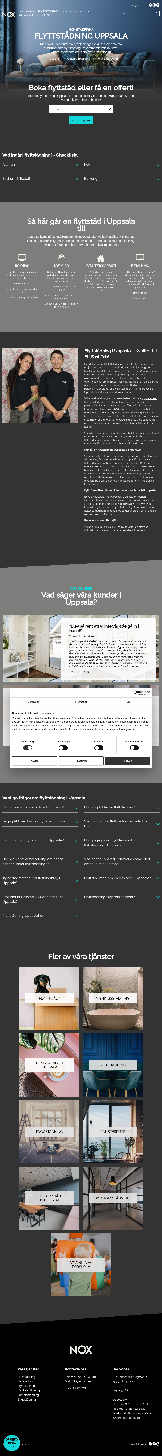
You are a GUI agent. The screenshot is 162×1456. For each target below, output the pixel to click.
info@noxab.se (138, 5)
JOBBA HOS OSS (76, 1388)
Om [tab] (128, 701)
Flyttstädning (26, 1386)
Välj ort (56, 108)
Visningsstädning (29, 1390)
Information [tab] (81, 701)
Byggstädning (27, 1399)
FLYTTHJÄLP (69, 11)
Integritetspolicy (138, 1444)
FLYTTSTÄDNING (48, 11)
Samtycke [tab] (33, 701)
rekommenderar (107, 385)
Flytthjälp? (112, 520)
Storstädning (26, 1381)
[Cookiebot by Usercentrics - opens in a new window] (136, 692)
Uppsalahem (149, 398)
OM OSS (47, 15)
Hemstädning (26, 1377)
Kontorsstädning (28, 1395)
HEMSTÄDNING (26, 11)
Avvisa (35, 760)
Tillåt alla (127, 760)
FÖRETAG (85, 11)
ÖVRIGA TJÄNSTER (28, 15)
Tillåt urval (81, 760)
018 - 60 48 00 (86, 1377)
